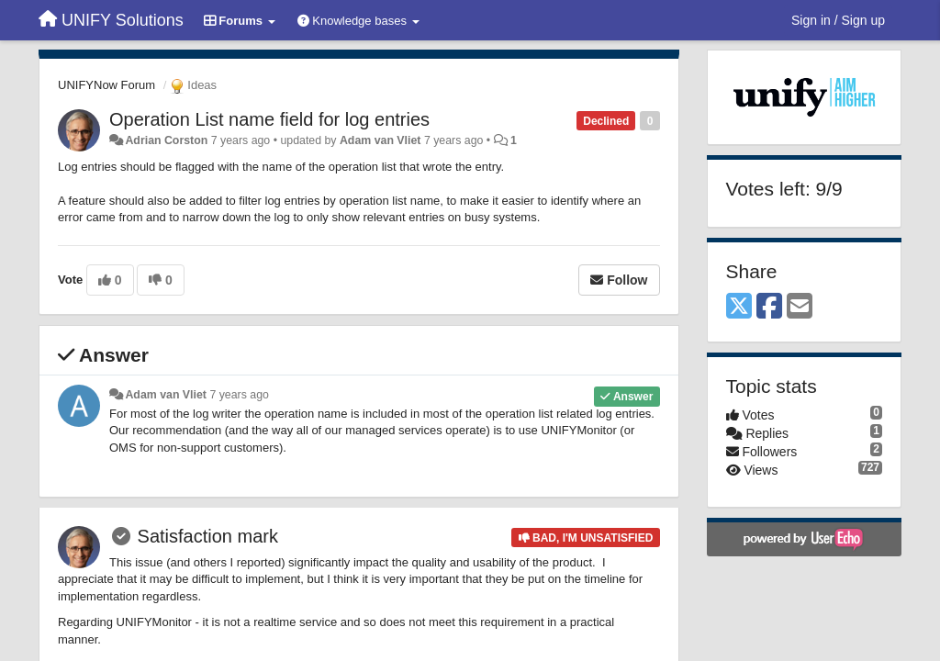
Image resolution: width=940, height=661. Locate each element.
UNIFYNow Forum (106, 85)
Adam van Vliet (380, 140)
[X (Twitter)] (739, 307)
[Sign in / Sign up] (838, 20)
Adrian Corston (166, 140)
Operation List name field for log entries (269, 119)
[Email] (799, 307)
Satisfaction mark (208, 536)
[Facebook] (769, 307)
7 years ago (239, 394)
